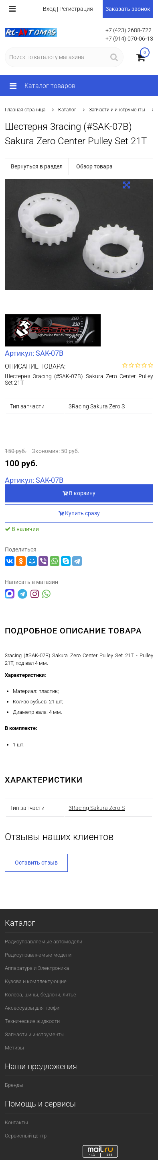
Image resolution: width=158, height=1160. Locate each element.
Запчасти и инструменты (117, 110)
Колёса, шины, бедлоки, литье (40, 995)
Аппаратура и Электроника (37, 968)
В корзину (79, 493)
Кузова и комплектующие (36, 981)
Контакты (16, 1122)
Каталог (67, 110)
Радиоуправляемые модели (38, 955)
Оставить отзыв (36, 862)
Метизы (14, 1048)
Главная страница (25, 110)
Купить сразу (79, 513)
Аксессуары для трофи (32, 1008)
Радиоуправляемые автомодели (43, 942)
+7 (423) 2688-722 (128, 30)
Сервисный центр (26, 1136)
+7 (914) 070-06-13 (129, 38)
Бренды (14, 1085)
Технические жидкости (32, 1021)
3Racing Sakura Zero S (97, 406)
